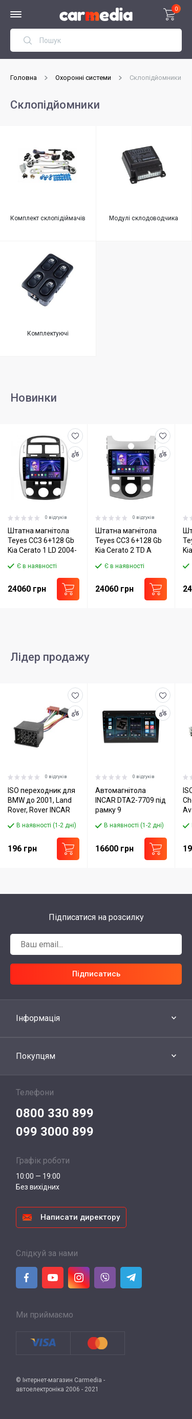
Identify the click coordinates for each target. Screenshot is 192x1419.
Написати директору (80, 1216)
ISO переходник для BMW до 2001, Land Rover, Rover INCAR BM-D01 (41, 800)
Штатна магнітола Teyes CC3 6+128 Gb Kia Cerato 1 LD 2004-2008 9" (42, 542)
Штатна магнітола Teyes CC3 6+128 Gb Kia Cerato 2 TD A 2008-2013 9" (128, 542)
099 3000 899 (55, 1131)
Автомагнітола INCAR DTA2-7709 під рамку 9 (130, 799)
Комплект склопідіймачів (48, 218)
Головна (23, 77)
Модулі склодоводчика (143, 218)
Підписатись (96, 973)
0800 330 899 (55, 1112)
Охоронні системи (83, 77)
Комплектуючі (48, 333)
